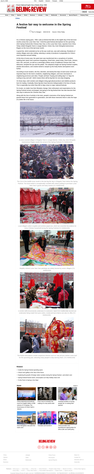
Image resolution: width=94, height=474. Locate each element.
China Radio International (46, 470)
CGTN (23, 470)
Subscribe (91, 12)
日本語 (61, 1)
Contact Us (77, 457)
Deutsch (48, 1)
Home (6, 15)
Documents (63, 15)
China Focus (52, 455)
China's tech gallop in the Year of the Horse (31, 372)
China (12, 15)
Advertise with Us (79, 459)
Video (46, 15)
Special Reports (73, 15)
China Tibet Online (32, 470)
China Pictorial (43, 469)
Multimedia (54, 15)
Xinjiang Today (84, 15)
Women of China (67, 469)
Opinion (19, 15)
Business (32, 15)
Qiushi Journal (68, 470)
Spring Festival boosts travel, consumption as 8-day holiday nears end (39, 377)
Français (54, 1)
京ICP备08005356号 (62, 473)
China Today (25, 469)
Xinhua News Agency (79, 469)
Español (41, 1)
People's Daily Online (54, 469)
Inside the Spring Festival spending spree (30, 370)
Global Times (58, 470)
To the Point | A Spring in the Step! (28, 380)
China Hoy (33, 469)
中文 (35, 1)
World (25, 15)
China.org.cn (16, 469)
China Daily (16, 470)
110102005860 (79, 473)
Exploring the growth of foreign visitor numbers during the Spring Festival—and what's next (45, 375)
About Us (76, 455)
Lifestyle (40, 15)
